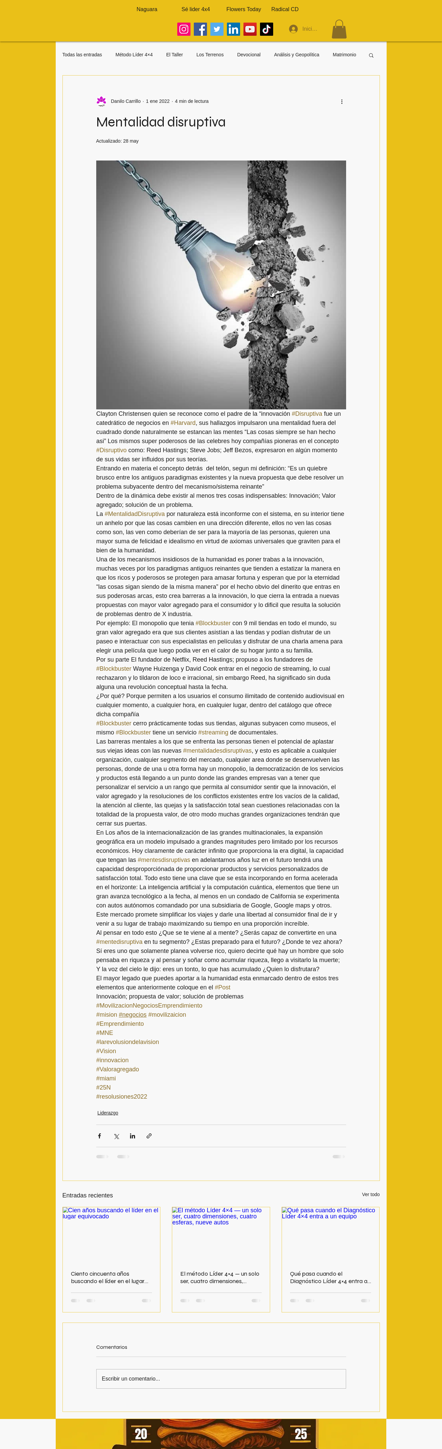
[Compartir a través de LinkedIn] (132, 1136)
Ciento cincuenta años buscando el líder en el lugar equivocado (108, 1277)
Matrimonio (344, 54)
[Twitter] (217, 29)
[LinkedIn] (233, 29)
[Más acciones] (342, 101)
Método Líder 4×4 (134, 54)
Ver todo (371, 1194)
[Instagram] (183, 29)
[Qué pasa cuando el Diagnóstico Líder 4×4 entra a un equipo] (331, 1234)
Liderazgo (108, 1112)
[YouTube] (250, 29)
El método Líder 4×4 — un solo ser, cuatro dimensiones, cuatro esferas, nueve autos (219, 1277)
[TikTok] (266, 29)
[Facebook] (200, 29)
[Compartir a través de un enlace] (149, 1136)
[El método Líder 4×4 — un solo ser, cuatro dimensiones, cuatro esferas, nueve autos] (221, 1234)
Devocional (248, 54)
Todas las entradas (82, 54)
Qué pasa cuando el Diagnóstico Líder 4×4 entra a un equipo (328, 1277)
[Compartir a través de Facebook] (99, 1136)
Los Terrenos (210, 54)
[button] (339, 29)
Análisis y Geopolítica (296, 54)
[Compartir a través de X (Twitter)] (116, 1136)
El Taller (174, 54)
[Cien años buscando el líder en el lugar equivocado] (111, 1234)
